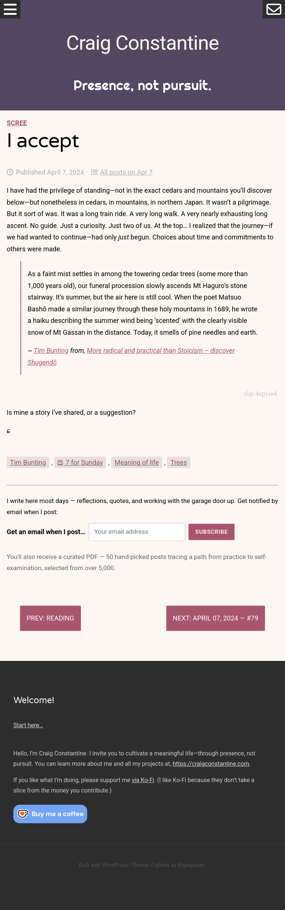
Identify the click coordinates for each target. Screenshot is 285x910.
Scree (17, 123)
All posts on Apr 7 (122, 172)
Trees (178, 462)
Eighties (160, 865)
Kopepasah (191, 865)
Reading (60, 618)
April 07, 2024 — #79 (225, 618)
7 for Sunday (80, 462)
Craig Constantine (142, 42)
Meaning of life (137, 462)
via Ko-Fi (143, 780)
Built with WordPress (103, 865)
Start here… (28, 725)
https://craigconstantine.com (211, 763)
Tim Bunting (51, 350)
